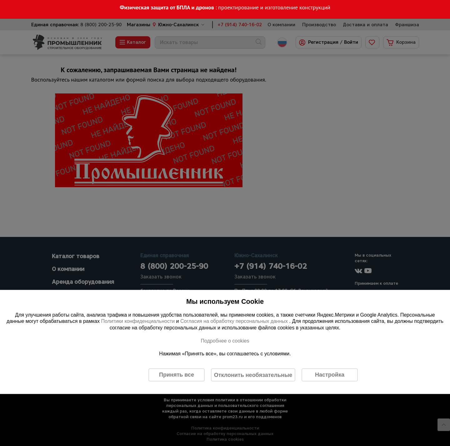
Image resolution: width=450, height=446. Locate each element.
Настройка (329, 375)
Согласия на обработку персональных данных (234, 321)
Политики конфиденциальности (138, 321)
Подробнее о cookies (225, 340)
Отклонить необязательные (253, 375)
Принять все (176, 375)
